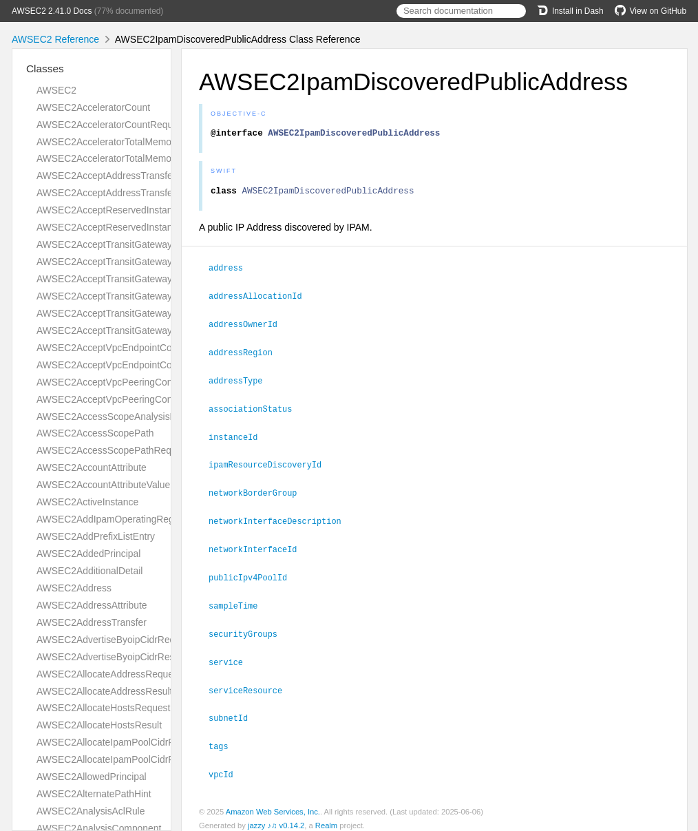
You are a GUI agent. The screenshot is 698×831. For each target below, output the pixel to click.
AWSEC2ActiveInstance (87, 501)
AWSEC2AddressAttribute (91, 605)
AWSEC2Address (74, 587)
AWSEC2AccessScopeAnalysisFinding (118, 416)
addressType (241, 381)
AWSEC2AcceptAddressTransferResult (119, 192)
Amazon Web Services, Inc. (273, 803)
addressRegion (246, 353)
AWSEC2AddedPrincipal (88, 553)
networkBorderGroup (258, 490)
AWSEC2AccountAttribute (91, 467)
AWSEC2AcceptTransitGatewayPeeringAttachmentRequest (162, 278)
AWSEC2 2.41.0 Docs (52, 11)
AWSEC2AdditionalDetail (89, 570)
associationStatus (256, 408)
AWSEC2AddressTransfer (91, 622)
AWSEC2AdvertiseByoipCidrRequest (114, 639)
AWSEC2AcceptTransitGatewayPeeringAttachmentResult (158, 296)
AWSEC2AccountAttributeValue (103, 484)
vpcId (226, 765)
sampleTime (238, 601)
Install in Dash (570, 11)
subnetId (234, 710)
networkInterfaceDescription (280, 518)
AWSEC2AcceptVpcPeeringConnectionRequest (137, 382)
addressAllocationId (261, 298)
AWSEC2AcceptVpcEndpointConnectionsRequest (142, 347)
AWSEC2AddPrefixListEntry (95, 536)
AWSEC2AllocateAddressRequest (108, 674)
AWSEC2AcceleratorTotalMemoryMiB (115, 141)
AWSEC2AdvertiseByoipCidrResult (110, 656)
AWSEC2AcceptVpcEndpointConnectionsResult (138, 364)
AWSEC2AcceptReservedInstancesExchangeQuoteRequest (163, 209)
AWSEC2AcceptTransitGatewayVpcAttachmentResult (150, 330)
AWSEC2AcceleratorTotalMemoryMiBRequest (133, 158)
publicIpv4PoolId (253, 573)
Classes (45, 68)
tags (224, 738)
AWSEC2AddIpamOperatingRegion (111, 519)
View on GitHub (650, 11)
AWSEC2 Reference (55, 39)
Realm (326, 816)
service (231, 656)
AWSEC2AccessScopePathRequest (112, 450)
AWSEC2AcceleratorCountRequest (111, 124)
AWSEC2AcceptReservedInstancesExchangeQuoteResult (159, 227)
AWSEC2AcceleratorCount (93, 107)
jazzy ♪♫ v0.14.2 (276, 816)
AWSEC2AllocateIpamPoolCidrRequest (120, 742)
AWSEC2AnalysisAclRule (90, 811)
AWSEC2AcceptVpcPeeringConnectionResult (133, 399)
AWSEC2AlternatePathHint (93, 793)
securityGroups (248, 628)
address (231, 271)
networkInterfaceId (258, 545)
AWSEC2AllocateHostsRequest (103, 707)
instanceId (238, 436)
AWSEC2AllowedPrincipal (91, 776)
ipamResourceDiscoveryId (270, 463)
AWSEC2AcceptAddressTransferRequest (123, 175)
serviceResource (251, 683)
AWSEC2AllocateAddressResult (104, 691)
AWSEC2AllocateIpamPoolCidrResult (115, 759)
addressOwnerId (248, 326)
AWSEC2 (56, 90)
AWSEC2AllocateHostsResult (99, 724)
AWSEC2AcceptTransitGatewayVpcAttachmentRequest (154, 313)
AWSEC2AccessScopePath (95, 433)
